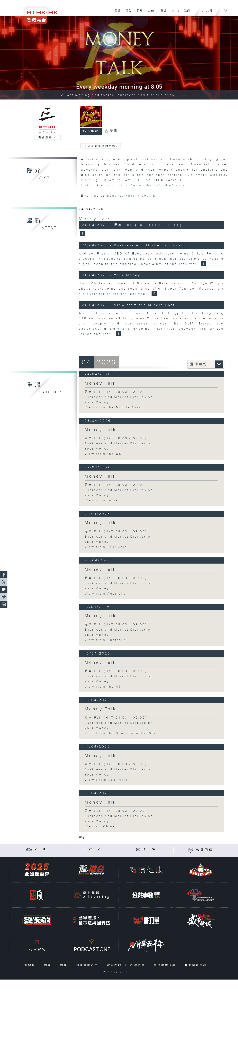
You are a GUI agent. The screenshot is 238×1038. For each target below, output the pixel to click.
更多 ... (83, 838)
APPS (174, 12)
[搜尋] (225, 9)
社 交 (95, 849)
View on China (100, 826)
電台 (127, 12)
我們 (185, 12)
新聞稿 (30, 965)
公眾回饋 (204, 850)
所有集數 (91, 131)
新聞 (138, 12)
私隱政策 (138, 965)
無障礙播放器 (166, 965)
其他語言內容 (197, 965)
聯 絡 (150, 849)
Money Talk (94, 218)
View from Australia (105, 593)
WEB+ (150, 12)
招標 (64, 965)
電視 (116, 12)
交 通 (40, 849)
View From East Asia (106, 780)
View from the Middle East (113, 407)
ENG (205, 10)
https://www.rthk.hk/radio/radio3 (152, 185)
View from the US (103, 454)
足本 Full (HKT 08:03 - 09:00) (116, 392)
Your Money (97, 402)
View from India (101, 500)
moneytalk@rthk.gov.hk (131, 196)
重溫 (162, 12)
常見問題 (115, 965)
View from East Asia (106, 547)
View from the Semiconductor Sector (124, 733)
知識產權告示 (88, 965)
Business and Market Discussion (119, 397)
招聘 (48, 965)
